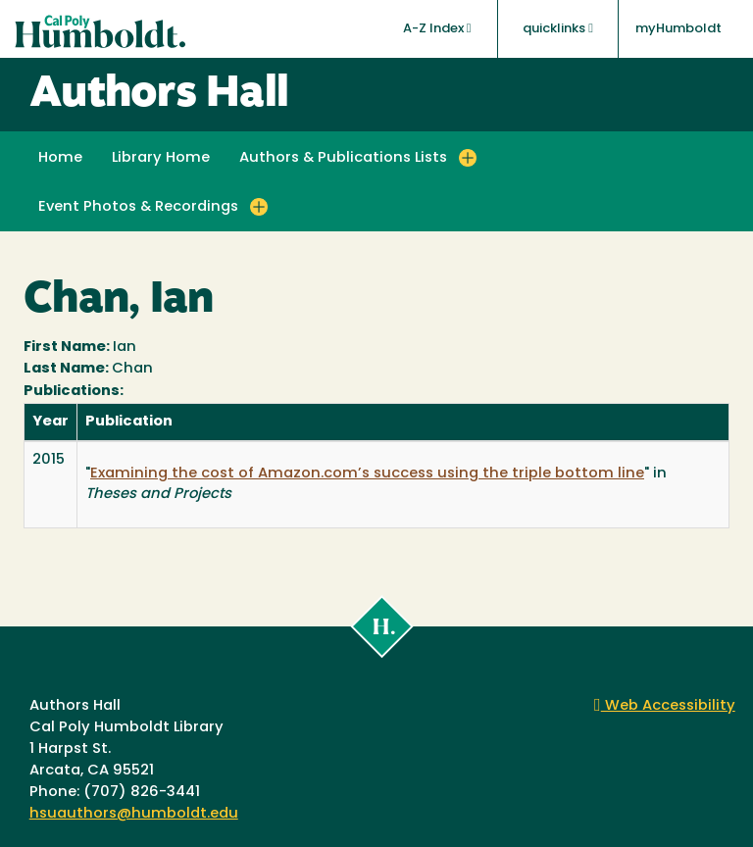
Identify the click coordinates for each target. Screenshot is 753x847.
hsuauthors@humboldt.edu (133, 814)
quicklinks (558, 28)
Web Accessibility (664, 706)
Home (60, 158)
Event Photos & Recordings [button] (138, 207)
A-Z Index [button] (437, 28)
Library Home (161, 158)
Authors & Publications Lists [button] (343, 158)
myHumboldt (678, 29)
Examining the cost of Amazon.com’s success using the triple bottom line (367, 474)
